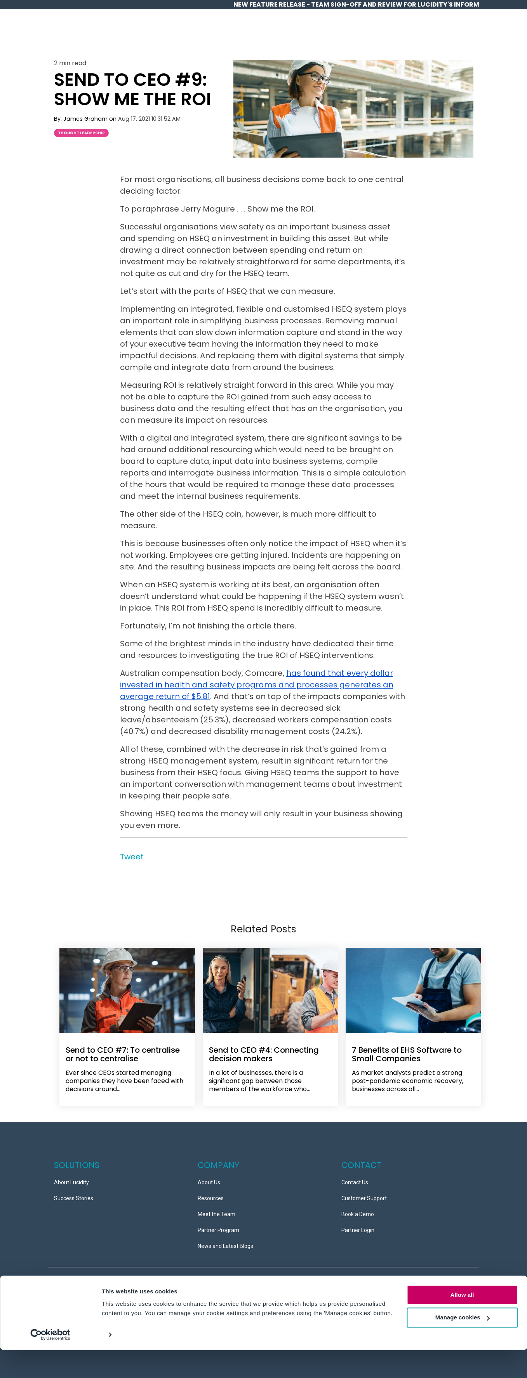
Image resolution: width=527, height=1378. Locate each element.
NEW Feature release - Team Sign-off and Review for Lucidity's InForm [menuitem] (356, 4)
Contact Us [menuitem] (354, 1179)
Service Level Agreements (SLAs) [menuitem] (95, 1294)
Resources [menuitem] (211, 1195)
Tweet (132, 856)
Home (214, 34)
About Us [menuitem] (209, 1179)
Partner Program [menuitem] (218, 1227)
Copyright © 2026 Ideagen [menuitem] (173, 1294)
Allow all (462, 1323)
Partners (416, 34)
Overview (246, 34)
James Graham (86, 119)
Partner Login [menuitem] (357, 1227)
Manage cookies (462, 1346)
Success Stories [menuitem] (73, 1195)
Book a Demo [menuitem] (357, 1211)
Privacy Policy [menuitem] (70, 1282)
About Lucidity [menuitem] (71, 1179)
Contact (455, 34)
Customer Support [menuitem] (364, 1195)
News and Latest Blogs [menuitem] (225, 1242)
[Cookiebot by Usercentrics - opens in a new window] (50, 1363)
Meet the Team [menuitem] (216, 1211)
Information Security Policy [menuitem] (162, 1282)
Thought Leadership (81, 132)
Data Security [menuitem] (108, 1282)
